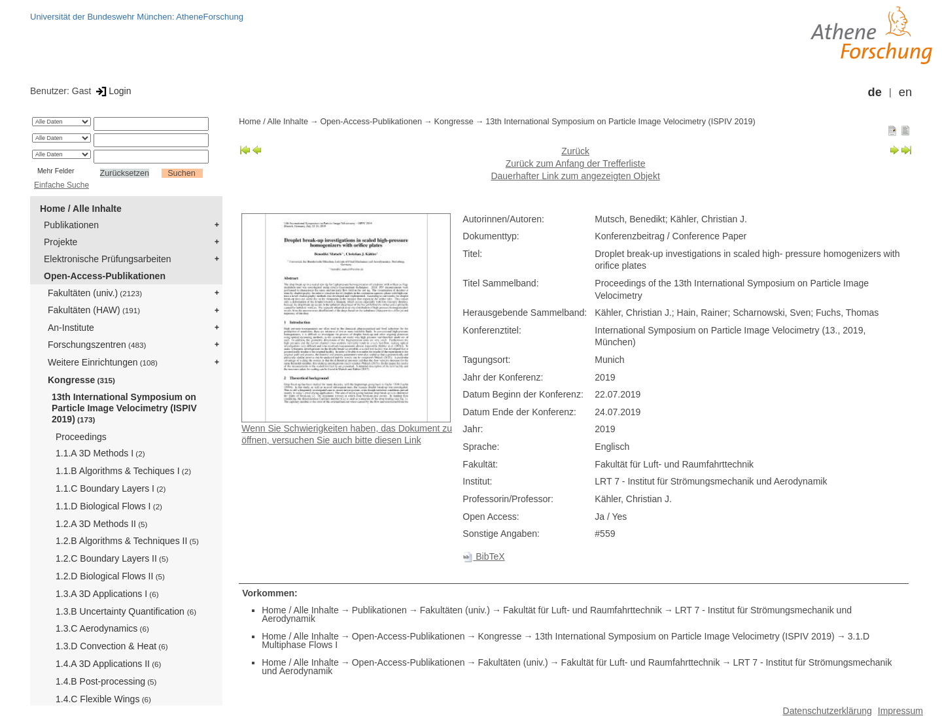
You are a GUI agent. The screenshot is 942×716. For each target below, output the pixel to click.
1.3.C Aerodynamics (102, 628)
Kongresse (81, 380)
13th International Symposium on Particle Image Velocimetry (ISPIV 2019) (124, 408)
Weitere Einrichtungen (103, 362)
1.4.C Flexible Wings (103, 699)
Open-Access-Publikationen (105, 276)
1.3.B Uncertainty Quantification (126, 611)
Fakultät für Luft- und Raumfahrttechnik (582, 610)
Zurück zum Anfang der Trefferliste (576, 163)
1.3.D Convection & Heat (112, 646)
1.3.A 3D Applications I (107, 593)
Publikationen (71, 225)
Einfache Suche (61, 185)
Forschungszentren (97, 344)
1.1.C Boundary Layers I (111, 488)
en (905, 92)
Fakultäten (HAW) (94, 310)
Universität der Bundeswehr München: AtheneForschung (136, 17)
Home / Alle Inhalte (81, 208)
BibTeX (483, 556)
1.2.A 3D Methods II (101, 524)
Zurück (575, 151)
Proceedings (81, 437)
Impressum (900, 711)
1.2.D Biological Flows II (110, 576)
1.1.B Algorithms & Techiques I (123, 471)
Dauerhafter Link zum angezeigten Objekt (575, 176)
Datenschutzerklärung (827, 711)
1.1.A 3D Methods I (100, 453)
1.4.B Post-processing (106, 681)
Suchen (181, 173)
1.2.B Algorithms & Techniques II (127, 541)
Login (112, 91)
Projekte (60, 242)
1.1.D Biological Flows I (109, 506)
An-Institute (71, 327)
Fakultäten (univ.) (95, 293)
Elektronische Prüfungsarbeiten (107, 259)
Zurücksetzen (125, 173)
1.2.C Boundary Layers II (112, 558)
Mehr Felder (56, 171)
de (875, 92)
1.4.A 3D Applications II (108, 663)
